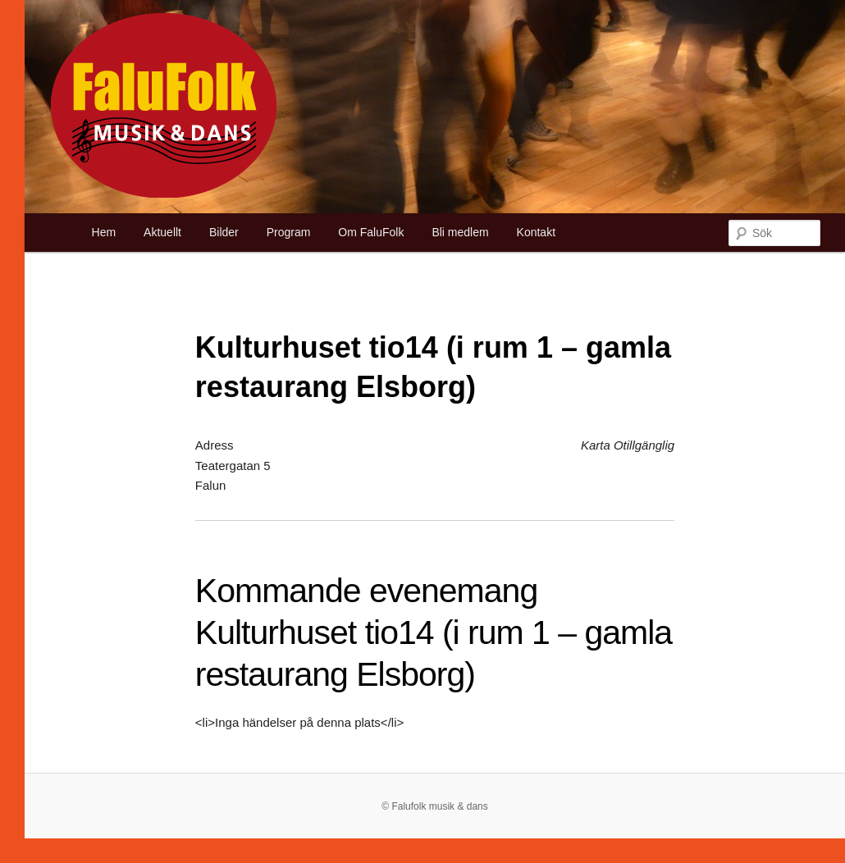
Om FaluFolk (371, 232)
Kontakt (536, 232)
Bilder (224, 232)
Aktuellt (162, 232)
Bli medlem (460, 232)
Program (289, 232)
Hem (104, 232)
